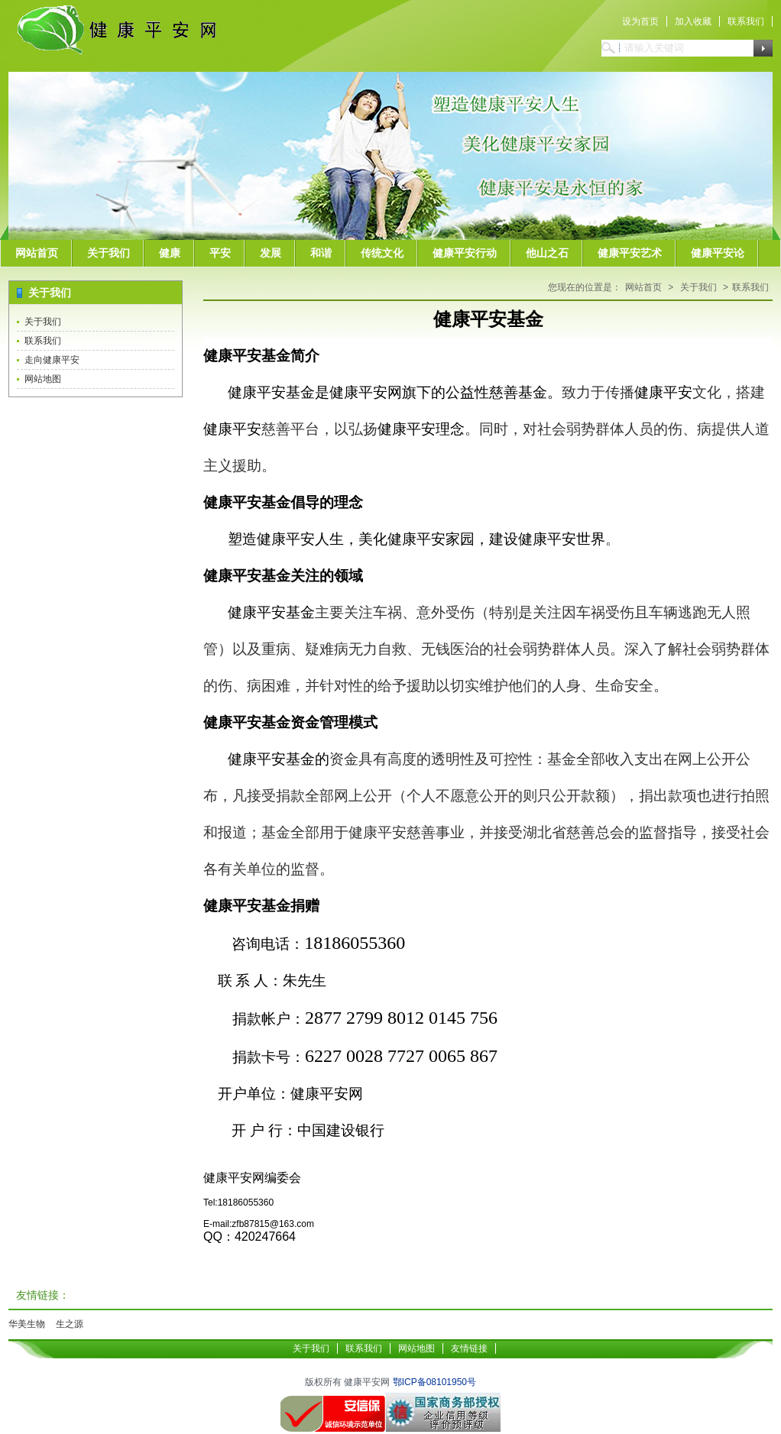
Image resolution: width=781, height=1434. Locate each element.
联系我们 (746, 21)
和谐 (321, 253)
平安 (220, 253)
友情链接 (469, 1348)
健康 (169, 253)
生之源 (69, 1324)
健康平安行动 (465, 253)
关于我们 (108, 253)
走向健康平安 (51, 359)
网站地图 (42, 379)
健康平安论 (717, 253)
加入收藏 (693, 21)
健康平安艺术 (630, 253)
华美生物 (26, 1324)
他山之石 (547, 253)
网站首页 (36, 253)
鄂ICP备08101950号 (434, 1382)
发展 (270, 253)
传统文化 (382, 253)
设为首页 (640, 21)
